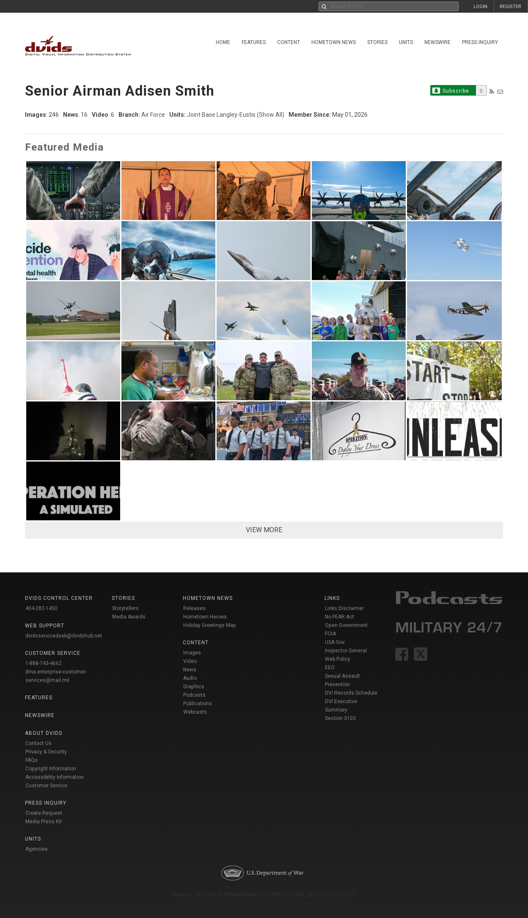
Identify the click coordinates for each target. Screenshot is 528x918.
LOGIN (480, 6)
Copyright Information (50, 769)
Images (192, 653)
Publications (197, 703)
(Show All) (270, 114)
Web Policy (337, 659)
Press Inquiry (480, 42)
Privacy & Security (46, 752)
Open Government (346, 625)
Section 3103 (340, 718)
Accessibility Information (54, 777)
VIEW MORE (264, 530)
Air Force (153, 114)
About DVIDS (43, 733)
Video (190, 661)
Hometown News (333, 42)
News (189, 670)
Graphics (193, 687)
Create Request (43, 813)
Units (406, 42)
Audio (190, 678)
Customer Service (46, 786)
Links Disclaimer (344, 608)
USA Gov (335, 642)
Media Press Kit (43, 822)
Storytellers (125, 608)
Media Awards (129, 617)
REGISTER (510, 6)
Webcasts (195, 712)
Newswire (437, 42)
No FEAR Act (339, 617)
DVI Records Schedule (351, 693)
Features (254, 42)
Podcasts (194, 695)
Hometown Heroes (205, 617)
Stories (377, 42)
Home (223, 42)
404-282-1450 (41, 608)
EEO (330, 668)
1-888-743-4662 (43, 663)
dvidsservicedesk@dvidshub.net (63, 636)
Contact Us (38, 743)
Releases (194, 608)
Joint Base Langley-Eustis (221, 114)
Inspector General (346, 651)
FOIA (330, 634)
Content (288, 42)
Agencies (36, 849)
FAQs (31, 760)
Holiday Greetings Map (209, 625)
